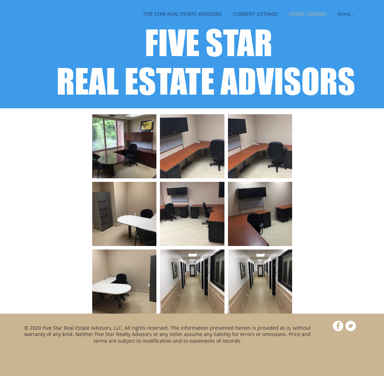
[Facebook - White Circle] (338, 326)
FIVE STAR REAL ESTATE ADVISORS (205, 62)
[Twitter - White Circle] (350, 326)
